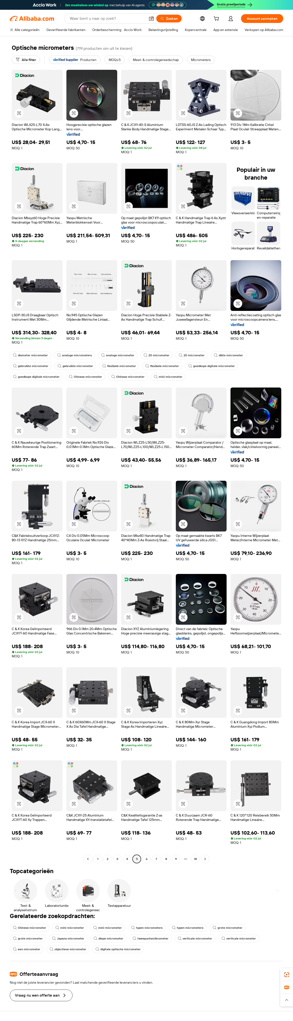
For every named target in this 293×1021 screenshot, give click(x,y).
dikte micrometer (228, 355)
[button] (151, 18)
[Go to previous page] (88, 859)
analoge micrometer (117, 355)
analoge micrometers (74, 355)
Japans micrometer (68, 938)
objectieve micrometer (68, 949)
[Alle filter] (26, 60)
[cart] (217, 19)
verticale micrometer (195, 938)
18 (195, 859)
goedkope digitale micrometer (211, 366)
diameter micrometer (30, 355)
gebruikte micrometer (30, 366)
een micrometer (26, 949)
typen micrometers (147, 928)
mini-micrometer (168, 377)
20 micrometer (156, 355)
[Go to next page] (205, 859)
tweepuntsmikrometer (150, 938)
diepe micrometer (108, 938)
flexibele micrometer (119, 366)
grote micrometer (227, 928)
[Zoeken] (169, 18)
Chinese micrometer (85, 377)
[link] (286, 974)
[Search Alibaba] (107, 18)
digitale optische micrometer (118, 949)
